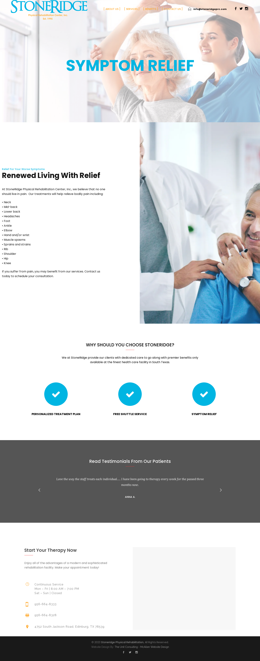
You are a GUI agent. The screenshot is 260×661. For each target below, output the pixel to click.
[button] (39, 490)
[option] (130, 487)
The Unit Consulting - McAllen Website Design (142, 646)
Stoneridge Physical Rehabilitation (122, 642)
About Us (111, 9)
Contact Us (172, 9)
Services (132, 9)
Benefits (150, 9)
